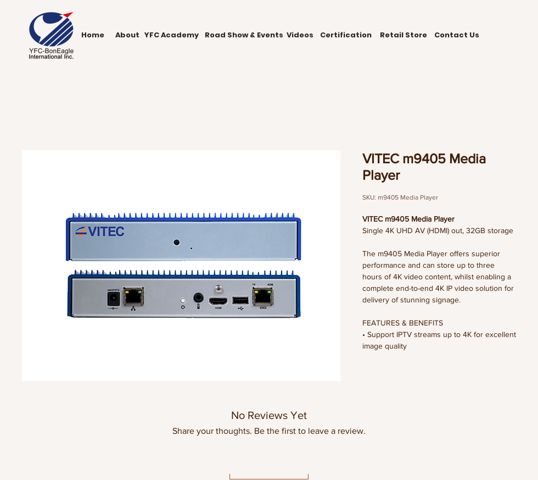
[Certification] (346, 35)
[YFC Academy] (171, 35)
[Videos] (300, 35)
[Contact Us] (456, 35)
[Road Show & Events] (243, 35)
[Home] (93, 35)
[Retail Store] (403, 35)
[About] (127, 35)
